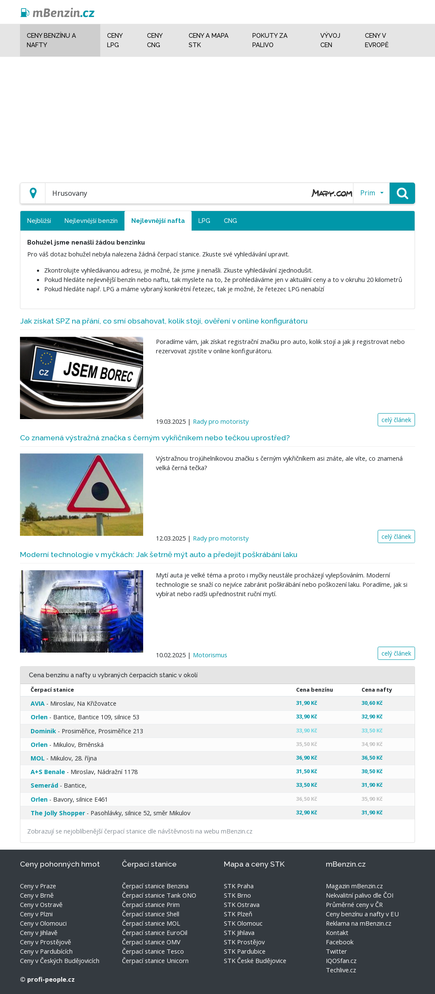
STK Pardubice (245, 951)
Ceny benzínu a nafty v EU (362, 914)
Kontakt (337, 932)
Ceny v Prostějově (45, 942)
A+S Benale (48, 772)
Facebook (339, 942)
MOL (38, 758)
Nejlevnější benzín (91, 220)
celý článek (396, 420)
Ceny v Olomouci (43, 923)
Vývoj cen (330, 40)
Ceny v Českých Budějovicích (59, 960)
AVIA (38, 703)
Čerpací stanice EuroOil (154, 932)
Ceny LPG (114, 40)
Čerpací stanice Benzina (155, 885)
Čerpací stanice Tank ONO (159, 895)
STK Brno (237, 895)
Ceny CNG (154, 40)
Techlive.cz (341, 970)
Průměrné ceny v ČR (354, 904)
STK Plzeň (238, 914)
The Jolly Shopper (58, 813)
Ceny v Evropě (377, 40)
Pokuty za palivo (270, 40)
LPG (204, 220)
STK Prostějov (244, 942)
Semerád (44, 785)
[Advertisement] (217, 116)
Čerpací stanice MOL (151, 923)
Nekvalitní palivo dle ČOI (359, 895)
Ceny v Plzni (36, 914)
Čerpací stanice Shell (150, 914)
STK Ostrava (242, 904)
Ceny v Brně (37, 895)
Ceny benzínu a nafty (51, 40)
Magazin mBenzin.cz (354, 885)
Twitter (336, 951)
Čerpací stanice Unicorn (155, 960)
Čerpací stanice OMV (151, 942)
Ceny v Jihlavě (38, 932)
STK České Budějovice (255, 960)
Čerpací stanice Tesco (153, 951)
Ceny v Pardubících (46, 951)
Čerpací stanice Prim (151, 904)
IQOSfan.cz (341, 960)
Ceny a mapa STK (209, 40)
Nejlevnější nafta (158, 220)
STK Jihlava (239, 932)
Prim (367, 192)
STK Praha (239, 885)
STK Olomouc (243, 923)
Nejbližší (39, 220)
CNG (230, 220)
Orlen (39, 717)
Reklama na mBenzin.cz (358, 923)
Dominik (43, 731)
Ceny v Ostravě (41, 904)
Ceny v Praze (38, 885)
